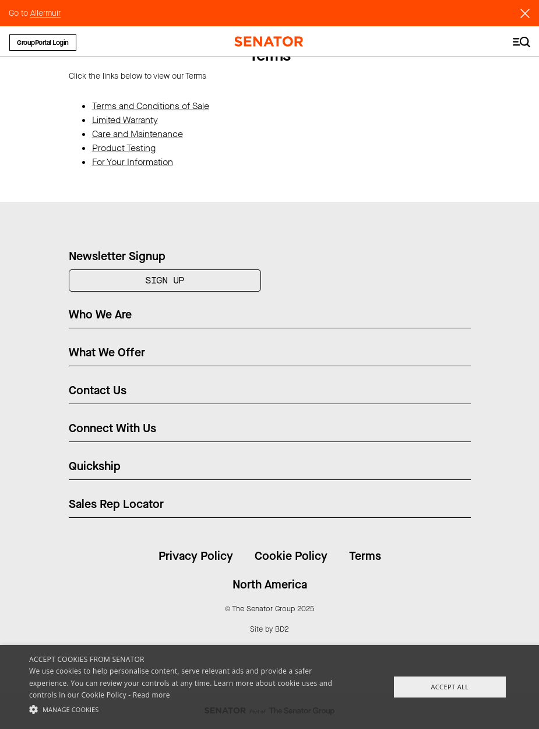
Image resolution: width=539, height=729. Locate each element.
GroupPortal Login (43, 42)
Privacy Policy (195, 556)
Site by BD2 (269, 629)
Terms (365, 556)
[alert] (269, 687)
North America (269, 585)
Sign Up (164, 280)
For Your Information (132, 162)
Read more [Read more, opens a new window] (151, 695)
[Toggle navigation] (521, 41)
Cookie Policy (291, 556)
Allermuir (45, 13)
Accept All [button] (449, 686)
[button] (185, 709)
